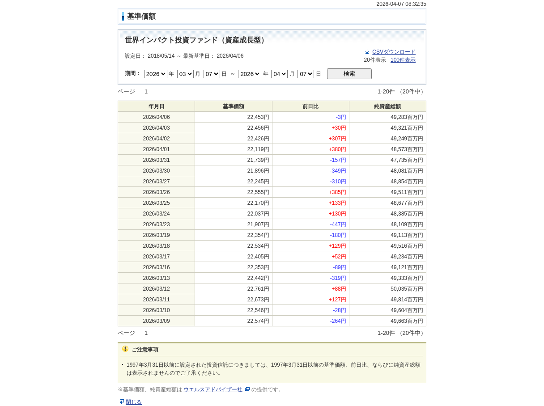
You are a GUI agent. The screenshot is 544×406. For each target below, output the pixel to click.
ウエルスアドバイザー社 (212, 389)
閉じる (134, 402)
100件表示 (403, 60)
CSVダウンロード (394, 52)
